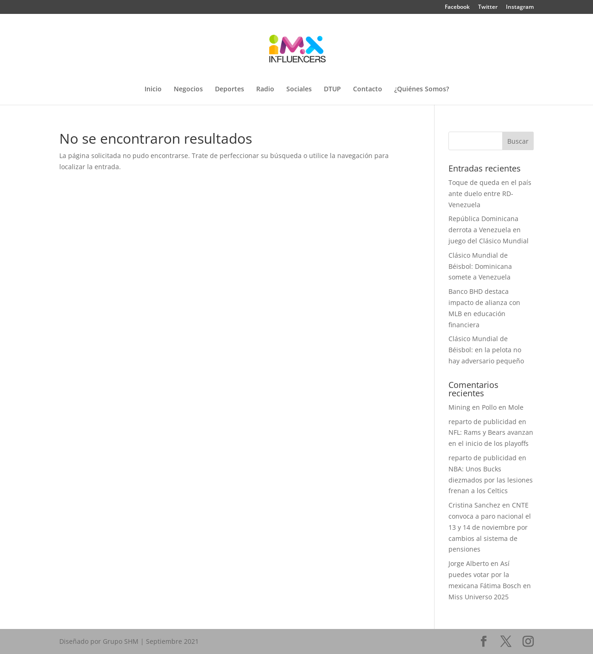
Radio (265, 89)
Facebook (457, 7)
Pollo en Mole (503, 407)
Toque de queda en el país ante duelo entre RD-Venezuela (489, 193)
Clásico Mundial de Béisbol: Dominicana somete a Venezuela (480, 266)
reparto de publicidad (482, 421)
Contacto (367, 89)
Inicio (153, 89)
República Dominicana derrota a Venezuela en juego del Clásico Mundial (488, 229)
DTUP (332, 89)
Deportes (229, 89)
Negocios (188, 89)
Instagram (520, 7)
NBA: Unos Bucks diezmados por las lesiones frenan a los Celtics (490, 479)
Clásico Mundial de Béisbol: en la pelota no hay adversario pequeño (486, 349)
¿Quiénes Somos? (421, 89)
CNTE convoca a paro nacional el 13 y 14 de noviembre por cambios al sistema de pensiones (489, 527)
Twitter (488, 7)
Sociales (299, 89)
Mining (459, 407)
